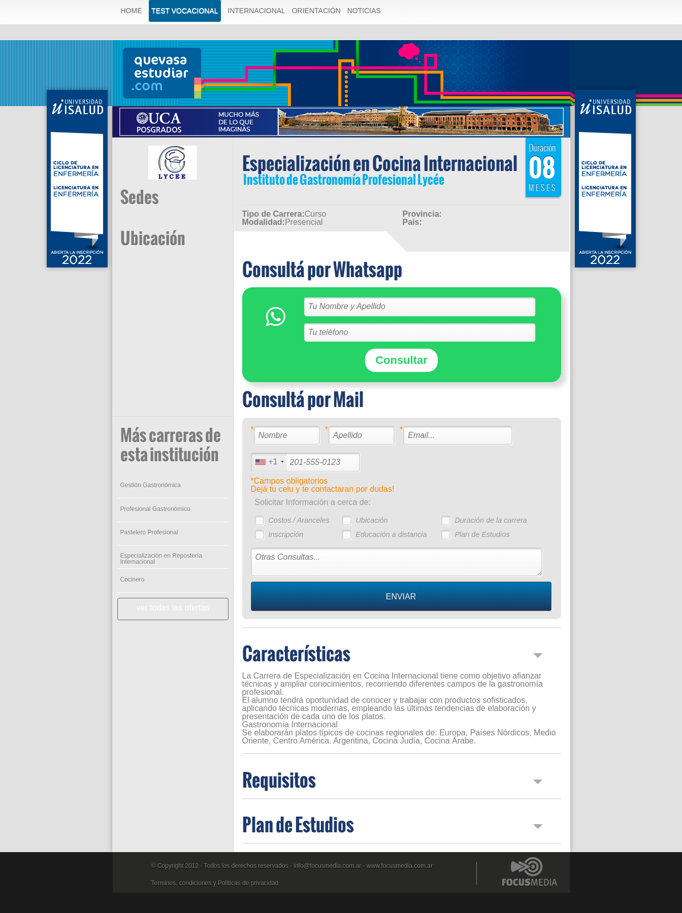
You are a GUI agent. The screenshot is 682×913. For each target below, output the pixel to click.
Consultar (401, 360)
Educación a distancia (391, 534)
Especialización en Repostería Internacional (161, 558)
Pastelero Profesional (149, 532)
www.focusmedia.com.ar (400, 865)
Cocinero (132, 579)
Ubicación (371, 520)
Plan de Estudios (481, 534)
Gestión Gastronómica (150, 485)
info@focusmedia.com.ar (327, 865)
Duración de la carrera (490, 520)
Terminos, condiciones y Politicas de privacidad (215, 883)
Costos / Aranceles (298, 520)
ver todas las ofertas (172, 607)
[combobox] (269, 462)
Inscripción (285, 534)
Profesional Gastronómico (155, 509)
